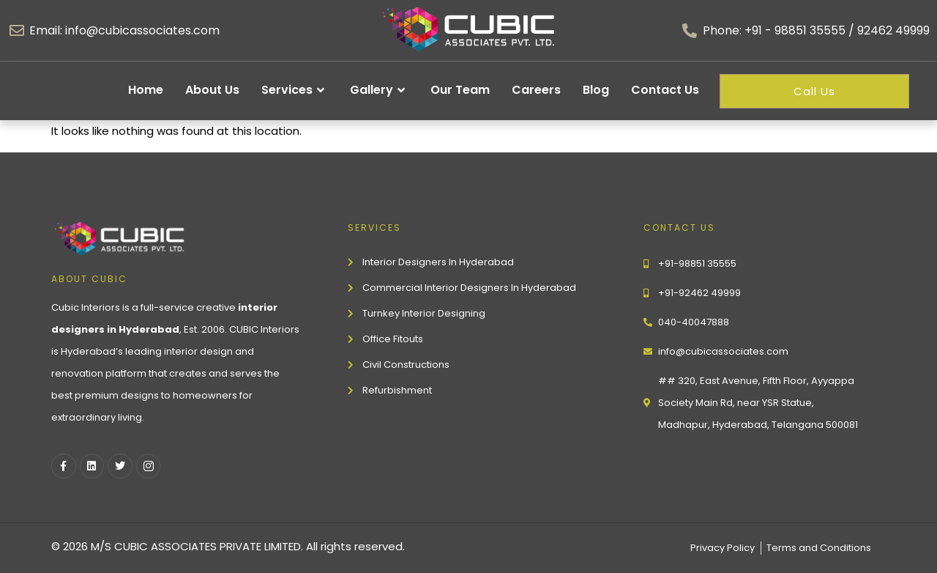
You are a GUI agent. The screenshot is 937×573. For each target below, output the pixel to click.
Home (145, 89)
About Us (212, 89)
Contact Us (665, 89)
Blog (596, 89)
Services (294, 90)
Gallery (379, 90)
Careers (536, 89)
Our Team (460, 89)
